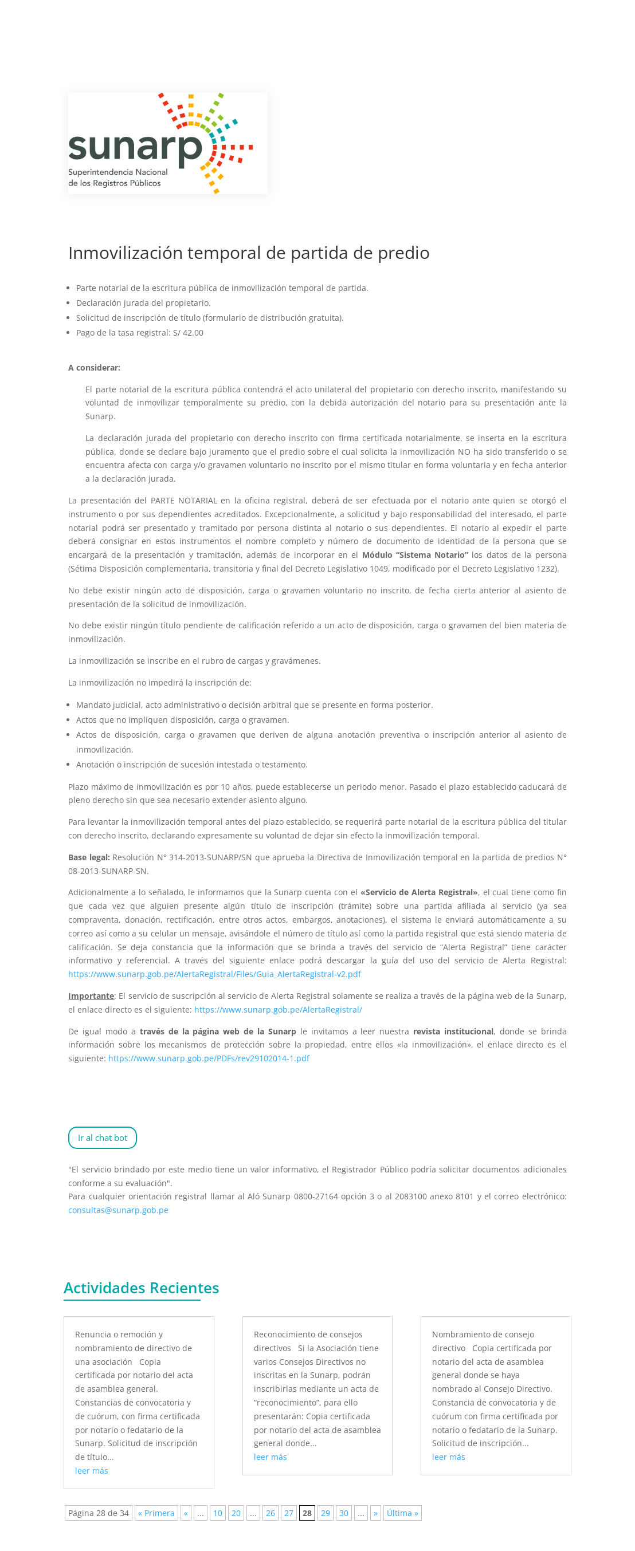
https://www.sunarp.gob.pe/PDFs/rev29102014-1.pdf (208, 1058)
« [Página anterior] (186, 1512)
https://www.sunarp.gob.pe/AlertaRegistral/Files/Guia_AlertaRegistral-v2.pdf (214, 974)
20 (236, 1512)
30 (343, 1512)
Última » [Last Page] (402, 1512)
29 (325, 1512)
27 (288, 1512)
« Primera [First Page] (156, 1512)
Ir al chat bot (102, 1137)
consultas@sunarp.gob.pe (118, 1209)
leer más (91, 1470)
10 (217, 1512)
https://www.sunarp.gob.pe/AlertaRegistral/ (278, 1009)
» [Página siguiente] (376, 1512)
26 (270, 1512)
